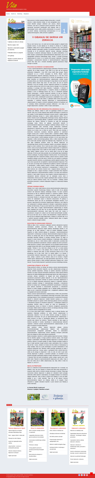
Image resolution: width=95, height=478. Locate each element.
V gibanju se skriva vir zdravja (15, 41)
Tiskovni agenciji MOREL (18, 475)
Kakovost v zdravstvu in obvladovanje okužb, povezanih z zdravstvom (77, 446)
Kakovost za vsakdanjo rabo (76, 430)
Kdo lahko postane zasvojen (56, 436)
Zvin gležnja (11, 55)
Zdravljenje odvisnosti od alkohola (57, 433)
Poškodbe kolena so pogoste (15, 52)
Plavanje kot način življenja (14, 438)
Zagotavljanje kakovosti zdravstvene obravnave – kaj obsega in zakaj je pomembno (78, 435)
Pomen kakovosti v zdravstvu (77, 459)
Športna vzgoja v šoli (13, 45)
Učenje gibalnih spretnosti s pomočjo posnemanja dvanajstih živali (36, 449)
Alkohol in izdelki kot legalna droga (57, 444)
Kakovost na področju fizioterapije (78, 456)
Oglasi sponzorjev (12, 455)
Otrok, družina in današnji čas (56, 430)
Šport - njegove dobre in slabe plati (16, 435)
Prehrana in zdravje (33, 444)
